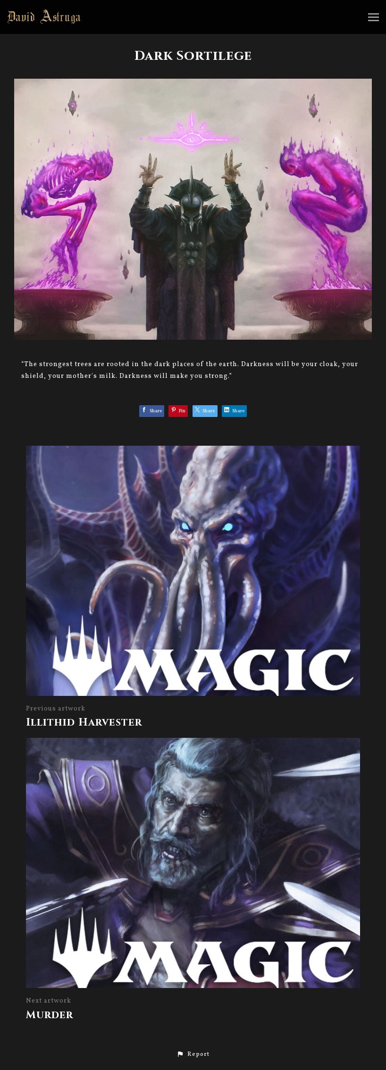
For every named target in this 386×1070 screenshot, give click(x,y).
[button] (193, 1054)
